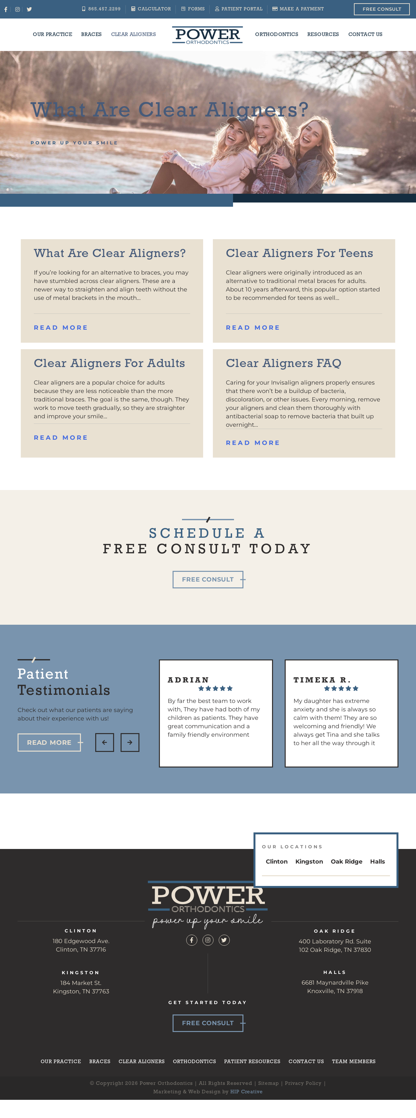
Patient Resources (254, 1089)
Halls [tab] (377, 888)
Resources (323, 34)
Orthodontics (276, 34)
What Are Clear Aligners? (87, 262)
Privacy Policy (304, 1111)
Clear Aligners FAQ (293, 380)
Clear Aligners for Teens (290, 262)
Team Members (358, 1089)
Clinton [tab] (277, 888)
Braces (91, 34)
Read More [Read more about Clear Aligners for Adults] (62, 469)
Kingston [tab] (309, 888)
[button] (104, 769)
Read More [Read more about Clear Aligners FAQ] (254, 458)
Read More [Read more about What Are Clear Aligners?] (62, 344)
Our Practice (52, 34)
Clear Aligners (133, 34)
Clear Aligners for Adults (98, 388)
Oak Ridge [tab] (346, 888)
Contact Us (365, 34)
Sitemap (267, 1111)
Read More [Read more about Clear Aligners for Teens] (254, 344)
